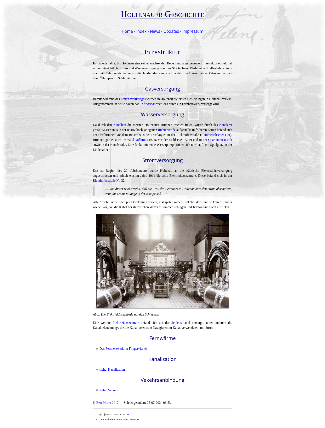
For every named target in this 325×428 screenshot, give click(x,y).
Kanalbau (119, 125)
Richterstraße (167, 130)
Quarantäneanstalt (220, 139)
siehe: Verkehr (108, 390)
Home (127, 31)
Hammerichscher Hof (215, 135)
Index (141, 31)
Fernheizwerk (115, 348)
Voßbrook (141, 139)
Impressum (192, 31)
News (155, 31)
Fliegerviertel (151, 104)
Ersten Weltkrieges (133, 99)
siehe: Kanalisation (112, 369)
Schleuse (177, 322)
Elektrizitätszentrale (126, 322)
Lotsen (132, 419)
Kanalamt (225, 125)
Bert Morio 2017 (107, 402)
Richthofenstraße (104, 180)
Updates (171, 31)
